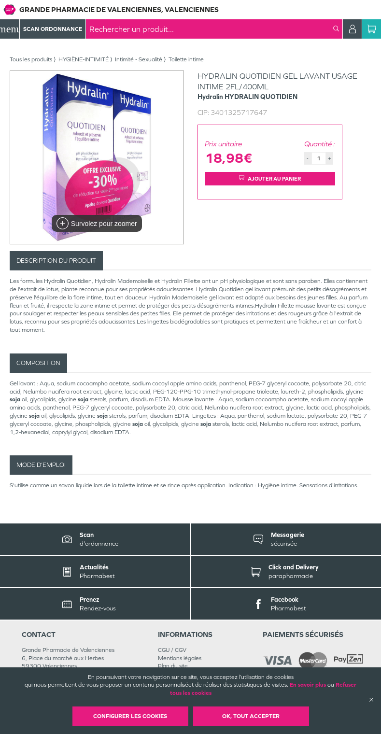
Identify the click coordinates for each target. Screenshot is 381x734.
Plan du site (173, 666)
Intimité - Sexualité (138, 59)
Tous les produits (31, 59)
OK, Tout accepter (251, 716)
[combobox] (211, 29)
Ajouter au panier (270, 178)
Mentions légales (179, 658)
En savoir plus (308, 684)
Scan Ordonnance (52, 29)
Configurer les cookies (130, 716)
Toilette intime (186, 59)
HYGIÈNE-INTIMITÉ (83, 59)
